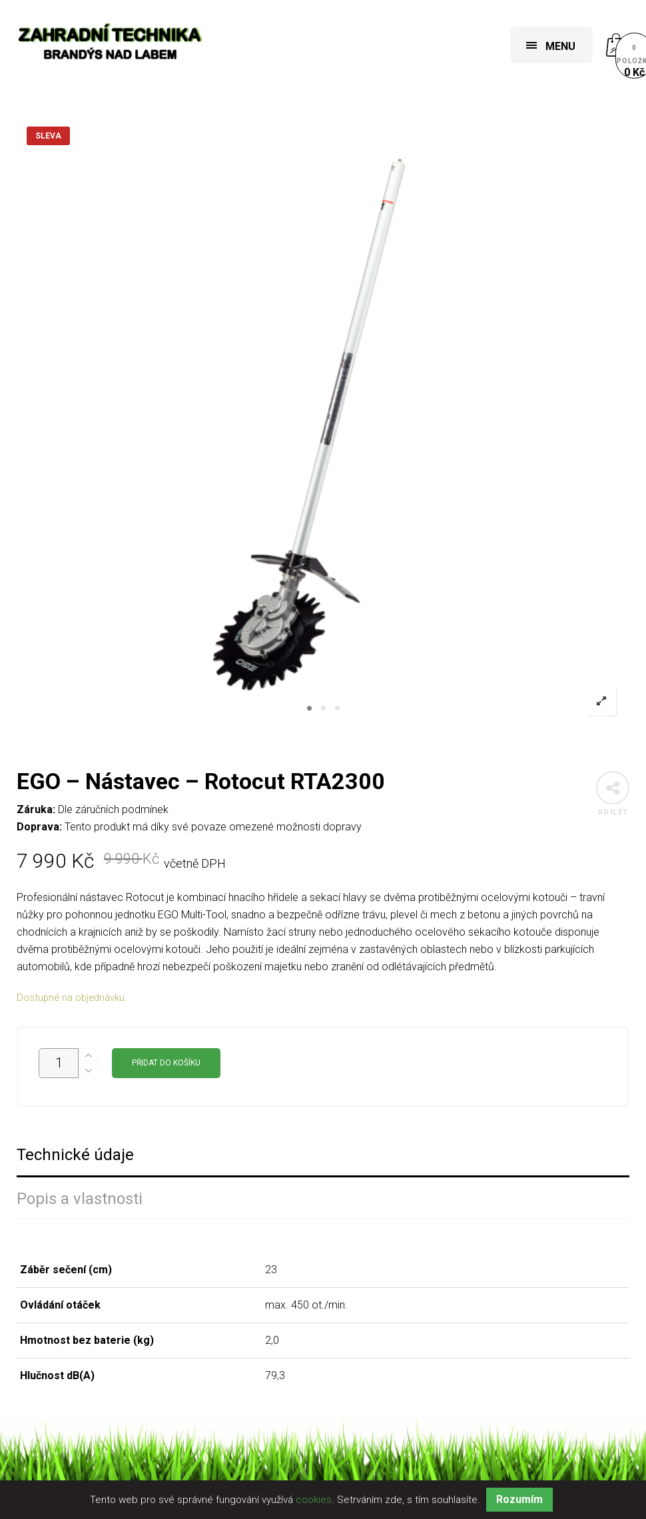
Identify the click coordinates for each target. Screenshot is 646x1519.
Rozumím (519, 1499)
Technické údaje (75, 1155)
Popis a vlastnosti (80, 1199)
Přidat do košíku (166, 1062)
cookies (314, 1500)
